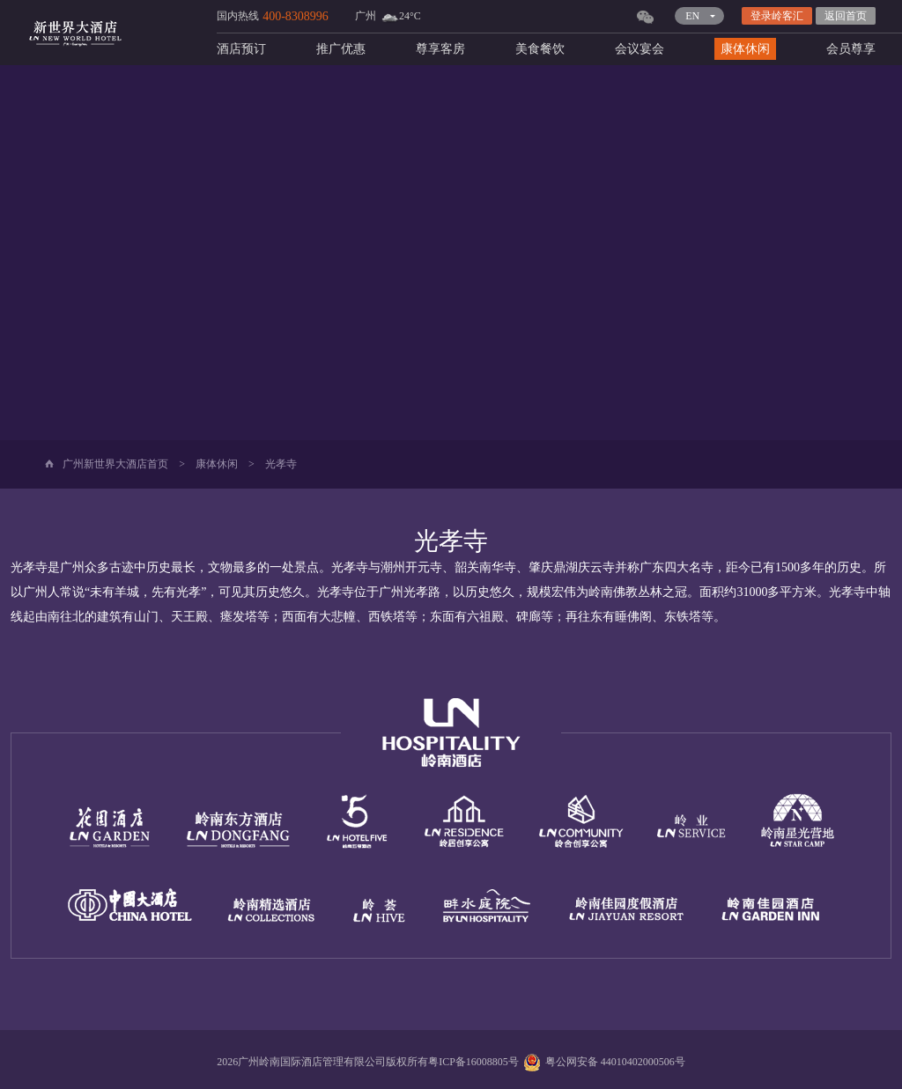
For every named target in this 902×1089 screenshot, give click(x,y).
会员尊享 (851, 48)
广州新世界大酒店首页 (115, 464)
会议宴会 (639, 48)
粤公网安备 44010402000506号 (602, 1062)
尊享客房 (440, 48)
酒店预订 (241, 48)
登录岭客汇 (776, 16)
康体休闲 (745, 48)
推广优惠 (341, 48)
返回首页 (845, 16)
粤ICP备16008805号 (473, 1062)
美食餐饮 (540, 48)
